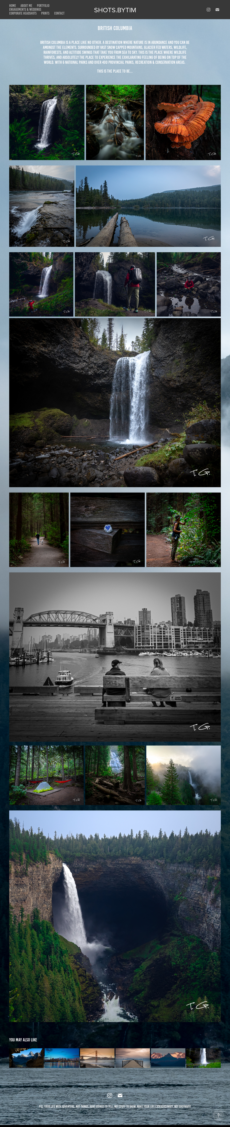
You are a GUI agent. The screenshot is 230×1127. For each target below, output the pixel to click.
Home (12, 6)
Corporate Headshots (23, 13)
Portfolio (43, 6)
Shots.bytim (115, 9)
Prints (45, 13)
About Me (26, 6)
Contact (59, 13)
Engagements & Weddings (25, 9)
